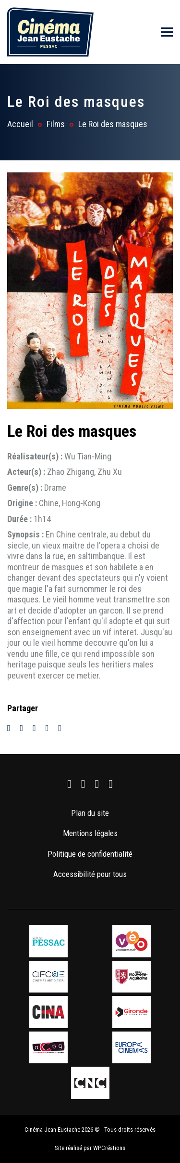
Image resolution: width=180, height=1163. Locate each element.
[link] (69, 784)
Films (56, 124)
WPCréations (109, 1147)
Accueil (20, 124)
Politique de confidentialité (90, 854)
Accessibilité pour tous (90, 874)
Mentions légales (90, 833)
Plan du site (90, 813)
